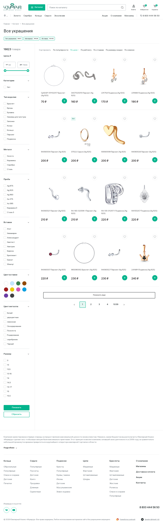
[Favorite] (144, 8)
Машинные (88, 466)
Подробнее (9, 448)
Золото (17, 15)
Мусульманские (64, 487)
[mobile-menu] (36, 7)
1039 (115, 304)
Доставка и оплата (145, 472)
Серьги (48, 15)
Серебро (28, 15)
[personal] (133, 8)
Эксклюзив (59, 15)
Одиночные (35, 491)
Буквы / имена (63, 475)
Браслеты (114, 461)
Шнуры (86, 479)
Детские (8, 479)
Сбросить (16, 414)
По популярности (60, 50)
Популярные (9, 470)
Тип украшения (10, 39)
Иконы (59, 479)
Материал (29, 39)
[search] (122, 7)
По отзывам (99, 50)
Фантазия (87, 470)
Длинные (34, 487)
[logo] (12, 7)
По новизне (129, 50)
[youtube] (14, 510)
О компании (116, 15)
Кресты (60, 466)
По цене (74, 50)
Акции (105, 15)
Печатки (8, 483)
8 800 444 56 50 (149, 15)
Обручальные (10, 466)
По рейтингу (86, 50)
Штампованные (90, 475)
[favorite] (64, 59)
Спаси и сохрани (11, 475)
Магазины (129, 15)
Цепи (85, 461)
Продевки (35, 483)
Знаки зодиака (63, 491)
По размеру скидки (114, 50)
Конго (32, 479)
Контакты (141, 483)
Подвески (61, 461)
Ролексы (113, 487)
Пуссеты (34, 470)
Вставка (45, 39)
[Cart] (154, 8)
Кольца (38, 15)
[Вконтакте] (6, 510)
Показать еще (99, 295)
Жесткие (113, 483)
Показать (16, 408)
